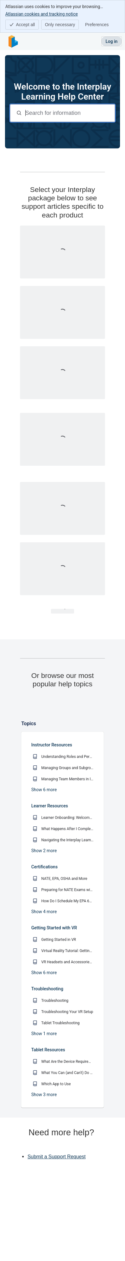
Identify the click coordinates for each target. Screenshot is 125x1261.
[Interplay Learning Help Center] (13, 41)
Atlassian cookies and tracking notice (41, 13)
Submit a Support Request (57, 1156)
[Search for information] (69, 113)
